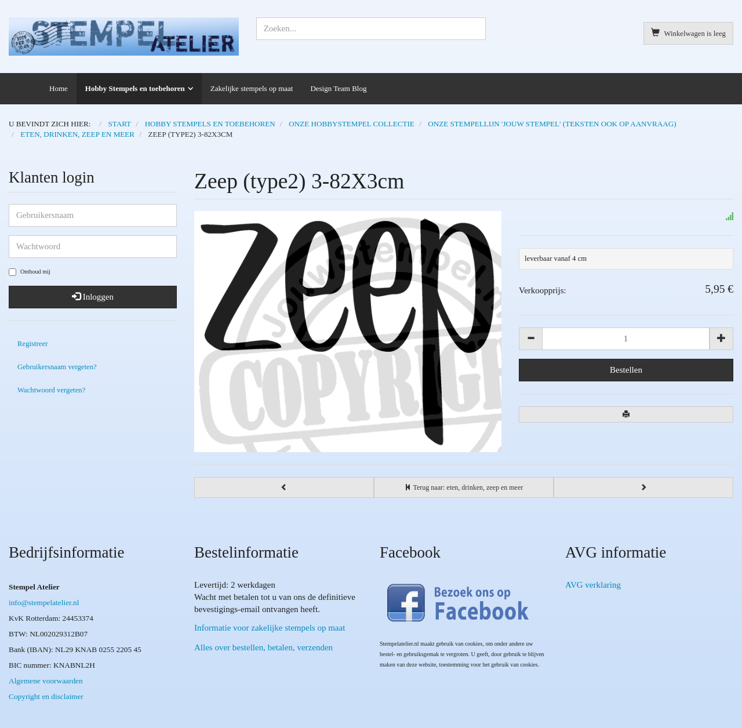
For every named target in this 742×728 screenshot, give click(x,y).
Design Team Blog (338, 88)
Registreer (32, 344)
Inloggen (93, 296)
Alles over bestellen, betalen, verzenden (263, 647)
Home (58, 88)
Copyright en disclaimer (46, 696)
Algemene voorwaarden (46, 680)
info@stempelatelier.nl (44, 602)
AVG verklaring (593, 584)
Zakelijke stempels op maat (251, 88)
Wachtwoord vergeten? (51, 390)
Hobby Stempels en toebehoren (135, 88)
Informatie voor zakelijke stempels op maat (269, 627)
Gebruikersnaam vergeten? (57, 367)
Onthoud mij (29, 272)
